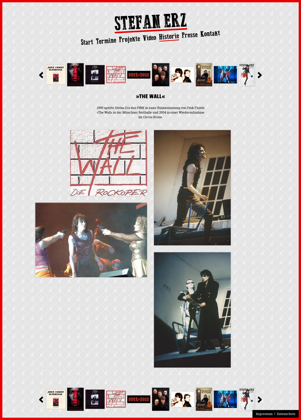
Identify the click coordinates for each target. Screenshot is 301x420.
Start (87, 42)
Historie (169, 36)
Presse (190, 35)
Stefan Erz (150, 23)
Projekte (129, 39)
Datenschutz (286, 414)
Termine (106, 40)
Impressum (264, 414)
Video (149, 37)
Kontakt (210, 33)
